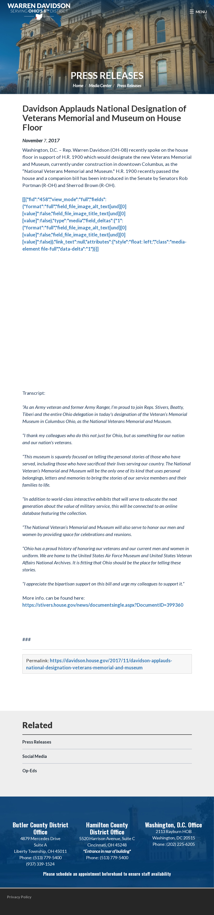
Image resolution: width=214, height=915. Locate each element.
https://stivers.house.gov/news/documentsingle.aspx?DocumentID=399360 (102, 605)
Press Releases (107, 75)
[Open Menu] (198, 12)
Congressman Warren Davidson (39, 11)
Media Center (100, 85)
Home (78, 85)
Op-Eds (29, 770)
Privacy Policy (19, 897)
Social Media (34, 756)
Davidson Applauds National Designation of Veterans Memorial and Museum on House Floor (104, 117)
